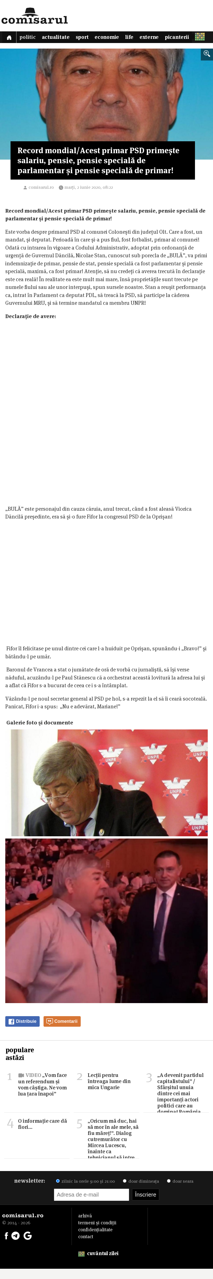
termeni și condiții (97, 1233)
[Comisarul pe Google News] (28, 1245)
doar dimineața (141, 1191)
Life (138, 38)
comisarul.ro (41, 197)
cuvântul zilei (98, 1264)
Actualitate (59, 38)
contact (85, 1247)
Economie (114, 38)
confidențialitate (95, 1240)
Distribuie (22, 1031)
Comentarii (61, 1031)
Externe (159, 38)
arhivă (85, 1226)
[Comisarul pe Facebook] (6, 1245)
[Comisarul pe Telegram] (15, 1245)
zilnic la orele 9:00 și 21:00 (85, 1191)
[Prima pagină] (10, 37)
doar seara (180, 1191)
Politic (29, 38)
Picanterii (189, 38)
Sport (87, 38)
